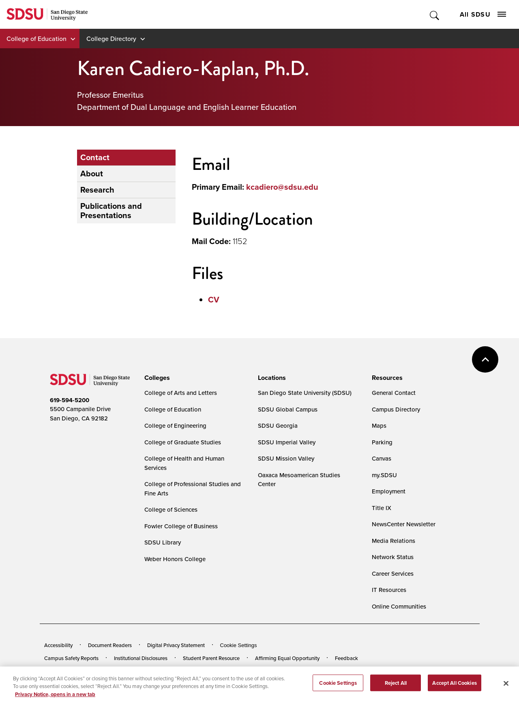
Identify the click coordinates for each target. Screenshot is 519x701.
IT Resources (389, 589)
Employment (388, 491)
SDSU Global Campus (287, 409)
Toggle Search (434, 14)
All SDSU (483, 14)
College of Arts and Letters (180, 392)
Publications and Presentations (111, 210)
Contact (94, 157)
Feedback (346, 658)
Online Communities (399, 606)
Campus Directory (396, 409)
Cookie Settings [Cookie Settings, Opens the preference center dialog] (338, 686)
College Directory (111, 38)
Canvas (381, 458)
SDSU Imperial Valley (286, 442)
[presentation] (156, 378)
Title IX (381, 508)
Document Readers (110, 645)
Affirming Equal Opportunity (287, 658)
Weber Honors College (175, 559)
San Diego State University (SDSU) (305, 392)
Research (97, 190)
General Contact (394, 392)
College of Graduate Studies (182, 442)
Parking (382, 442)
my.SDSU (384, 475)
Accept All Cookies (454, 686)
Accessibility (58, 645)
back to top (485, 359)
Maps (379, 425)
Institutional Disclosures (140, 658)
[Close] (506, 687)
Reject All (396, 686)
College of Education (36, 38)
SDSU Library (162, 542)
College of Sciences (170, 509)
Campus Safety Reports (71, 658)
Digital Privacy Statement (176, 645)
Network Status (393, 557)
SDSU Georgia (278, 425)
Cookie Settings (238, 645)
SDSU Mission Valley (286, 458)
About (91, 173)
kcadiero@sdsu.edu (282, 187)
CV (213, 300)
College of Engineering (175, 425)
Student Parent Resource (211, 658)
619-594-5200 (69, 400)
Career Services (393, 573)
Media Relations (393, 540)
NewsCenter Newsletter (403, 524)
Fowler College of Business (181, 526)
